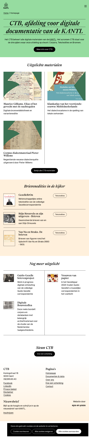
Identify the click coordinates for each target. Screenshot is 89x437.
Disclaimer (8, 392)
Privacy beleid (9, 389)
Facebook (7, 383)
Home (5, 13)
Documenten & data (55, 376)
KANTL (52, 39)
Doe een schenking (44, 353)
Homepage (51, 373)
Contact (49, 386)
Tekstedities (60, 195)
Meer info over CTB (44, 49)
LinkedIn (7, 386)
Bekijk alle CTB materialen (44, 170)
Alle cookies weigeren (44, 431)
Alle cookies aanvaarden (69, 431)
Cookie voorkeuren (21, 431)
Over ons (50, 379)
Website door (79, 401)
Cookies (7, 395)
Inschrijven (8, 412)
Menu (85, 6)
